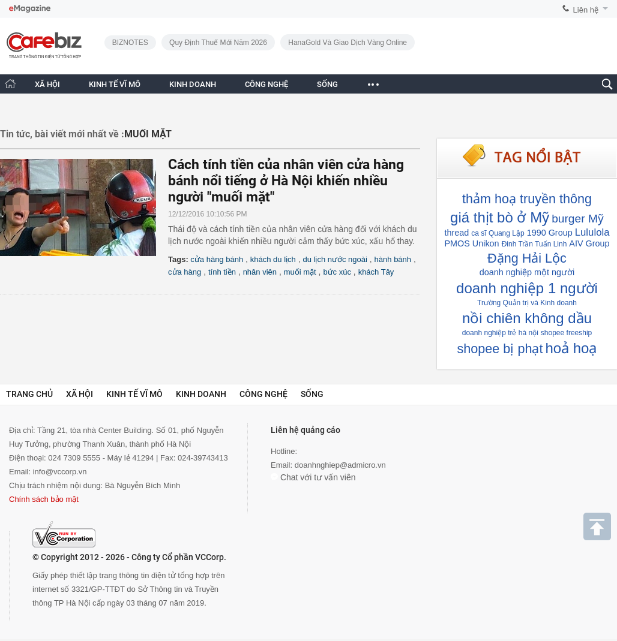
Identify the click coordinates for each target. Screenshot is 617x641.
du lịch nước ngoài (334, 259)
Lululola (592, 232)
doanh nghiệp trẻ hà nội (500, 333)
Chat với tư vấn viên (313, 477)
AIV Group (589, 243)
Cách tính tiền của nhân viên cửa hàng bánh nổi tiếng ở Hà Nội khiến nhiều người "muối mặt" (286, 181)
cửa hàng (184, 271)
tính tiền (222, 271)
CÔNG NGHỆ (266, 84)
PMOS (456, 243)
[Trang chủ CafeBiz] (10, 83)
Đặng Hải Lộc (527, 258)
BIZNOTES (130, 42)
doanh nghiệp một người (527, 272)
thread (456, 232)
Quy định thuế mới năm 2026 (218, 42)
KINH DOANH (192, 84)
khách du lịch (273, 259)
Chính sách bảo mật (44, 499)
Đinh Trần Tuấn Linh (534, 244)
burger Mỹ (578, 218)
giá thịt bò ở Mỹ (499, 217)
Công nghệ (263, 394)
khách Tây (376, 271)
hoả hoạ (571, 348)
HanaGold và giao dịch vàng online (347, 42)
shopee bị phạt (500, 348)
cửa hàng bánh (216, 259)
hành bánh (393, 259)
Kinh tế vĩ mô (134, 394)
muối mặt (300, 271)
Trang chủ (29, 394)
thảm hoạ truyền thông (527, 198)
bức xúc (337, 271)
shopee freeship (566, 333)
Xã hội (79, 394)
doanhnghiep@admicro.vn (340, 465)
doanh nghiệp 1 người (527, 288)
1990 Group (550, 232)
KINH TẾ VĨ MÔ (114, 84)
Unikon (485, 243)
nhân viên (260, 271)
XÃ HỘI (47, 84)
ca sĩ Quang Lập (497, 233)
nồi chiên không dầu (527, 318)
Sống (312, 394)
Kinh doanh (201, 394)
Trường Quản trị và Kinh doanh (527, 303)
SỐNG (327, 84)
